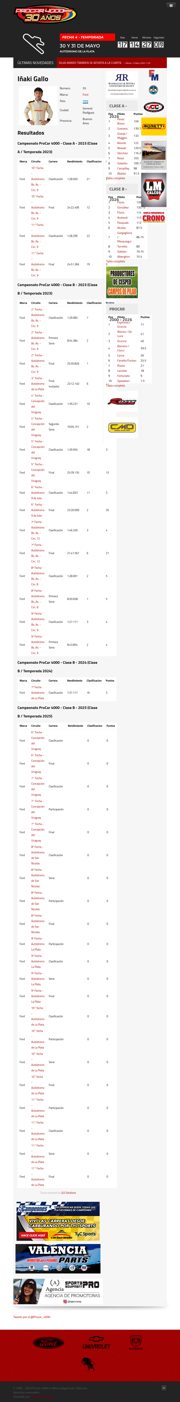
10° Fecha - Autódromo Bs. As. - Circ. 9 (38, 179)
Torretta (122, 246)
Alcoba (121, 227)
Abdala (121, 173)
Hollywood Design (41, 1396)
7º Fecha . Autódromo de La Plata (38, 692)
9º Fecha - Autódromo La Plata (38, 944)
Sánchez (122, 153)
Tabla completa (115, 178)
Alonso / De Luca (124, 333)
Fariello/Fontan (126, 360)
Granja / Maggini (122, 135)
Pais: (63, 101)
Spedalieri (123, 381)
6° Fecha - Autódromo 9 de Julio (38, 492)
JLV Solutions (68, 1193)
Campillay (123, 168)
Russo (121, 365)
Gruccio (121, 341)
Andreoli (122, 217)
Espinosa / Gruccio (123, 324)
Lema (120, 355)
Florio (120, 202)
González (123, 207)
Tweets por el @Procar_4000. (32, 1317)
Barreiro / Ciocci (123, 348)
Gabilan (122, 251)
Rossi (120, 158)
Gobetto (122, 163)
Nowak (121, 148)
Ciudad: (64, 110)
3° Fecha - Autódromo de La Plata (38, 383)
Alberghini (123, 256)
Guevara (122, 128)
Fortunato (123, 375)
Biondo (121, 143)
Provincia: (66, 121)
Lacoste (122, 370)
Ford (85, 94)
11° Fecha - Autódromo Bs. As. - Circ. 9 (38, 236)
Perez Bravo (120, 121)
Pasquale (123, 222)
